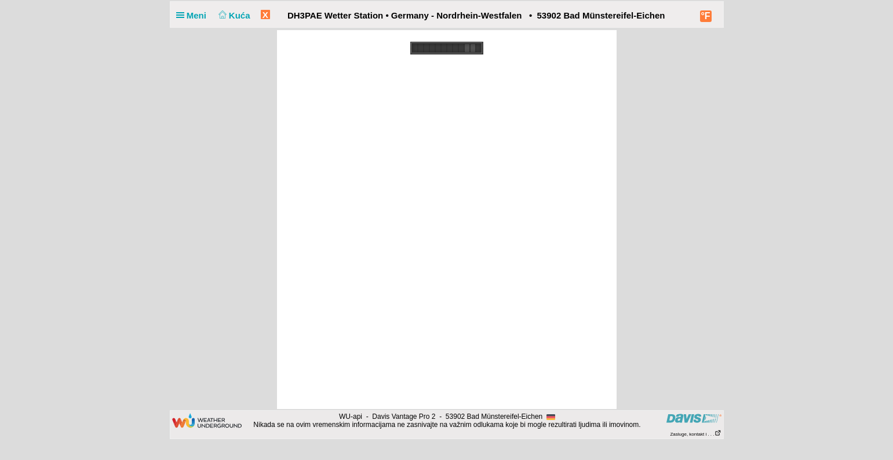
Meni (194, 15)
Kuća (233, 15)
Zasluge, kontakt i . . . (695, 434)
